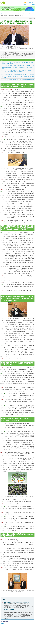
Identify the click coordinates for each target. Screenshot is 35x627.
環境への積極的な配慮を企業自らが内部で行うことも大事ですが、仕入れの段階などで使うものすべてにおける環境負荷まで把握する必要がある (17, 67)
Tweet (1, 623)
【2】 (13, 442)
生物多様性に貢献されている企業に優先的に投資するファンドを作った (17, 74)
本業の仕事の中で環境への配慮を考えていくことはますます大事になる (17, 79)
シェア (3, 623)
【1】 (5, 142)
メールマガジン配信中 (30, 2)
